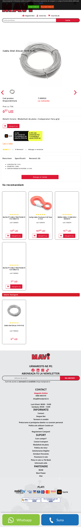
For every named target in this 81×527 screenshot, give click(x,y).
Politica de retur (41, 448)
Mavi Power (41, 473)
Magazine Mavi (28, 16)
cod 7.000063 (14, 223)
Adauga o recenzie (35, 149)
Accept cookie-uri (33, 7)
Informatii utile (41, 463)
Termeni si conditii (40, 419)
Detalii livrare (9, 119)
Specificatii (20, 158)
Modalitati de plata (27, 119)
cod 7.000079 (67, 223)
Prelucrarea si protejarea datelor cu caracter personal (41, 422)
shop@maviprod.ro (41, 399)
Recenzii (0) (34, 158)
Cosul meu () (53, 16)
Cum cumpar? (41, 438)
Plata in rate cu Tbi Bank (41, 460)
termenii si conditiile (27, 382)
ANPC (41, 429)
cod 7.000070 (40, 223)
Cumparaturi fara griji (49, 119)
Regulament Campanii (41, 432)
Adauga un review (40, 177)
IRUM (41, 470)
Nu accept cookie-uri (47, 7)
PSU (41, 476)
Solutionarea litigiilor (41, 451)
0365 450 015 (41, 396)
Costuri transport (41, 441)
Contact (41, 413)
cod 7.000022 (14, 331)
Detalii (41, 3)
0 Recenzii (19, 149)
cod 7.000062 (14, 273)
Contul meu (41, 16)
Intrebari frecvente (41, 454)
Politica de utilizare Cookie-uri (41, 425)
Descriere (7, 158)
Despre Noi (40, 416)
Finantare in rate (41, 457)
